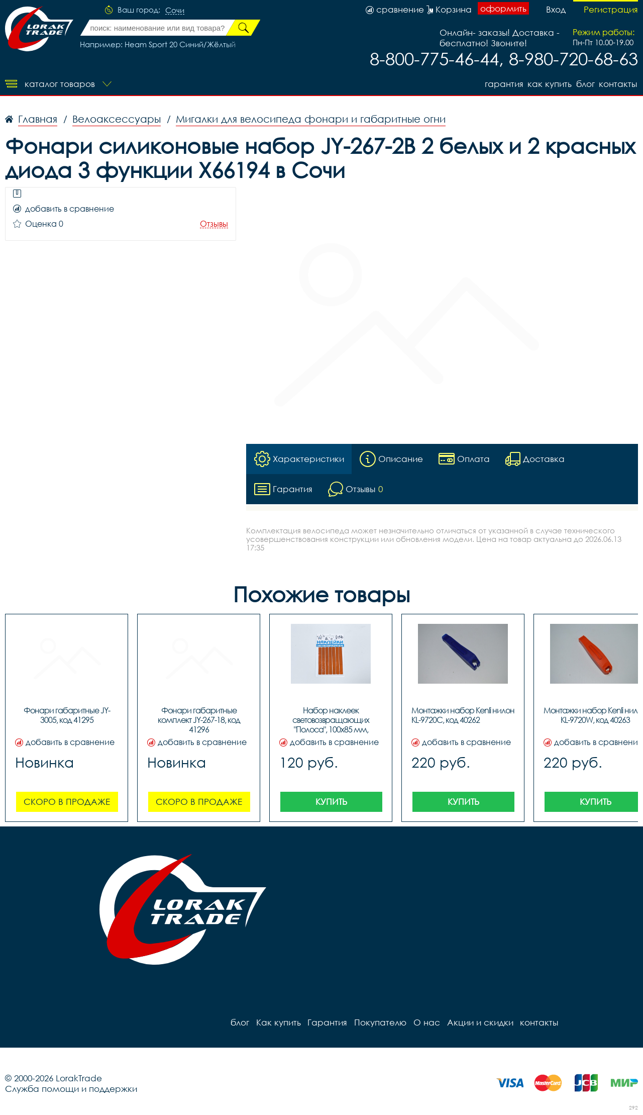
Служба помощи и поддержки (71, 1088)
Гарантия (499, 83)
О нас (422, 1022)
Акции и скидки (475, 1022)
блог (584, 83)
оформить (503, 9)
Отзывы (214, 224)
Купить (331, 801)
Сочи (174, 11)
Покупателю (377, 1022)
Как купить (547, 83)
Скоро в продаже (67, 801)
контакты (619, 83)
